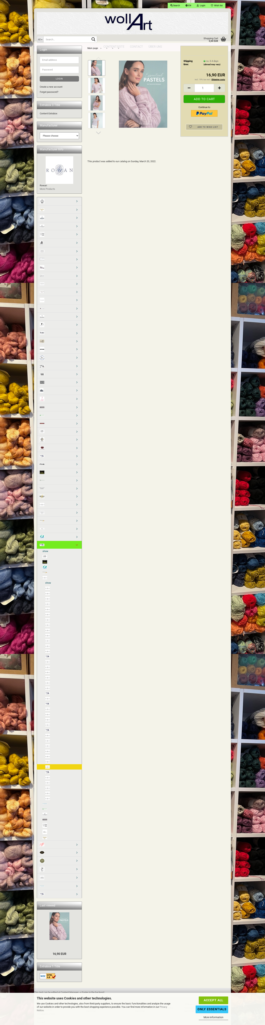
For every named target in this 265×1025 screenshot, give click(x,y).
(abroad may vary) (212, 66)
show (45, 552)
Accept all (213, 1000)
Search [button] (175, 5)
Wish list (217, 5)
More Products (47, 190)
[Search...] (40, 39)
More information (213, 1017)
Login (59, 80)
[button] (188, 5)
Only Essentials (211, 1009)
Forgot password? (49, 93)
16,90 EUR (59, 955)
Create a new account (51, 88)
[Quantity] (204, 89)
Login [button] (201, 5)
